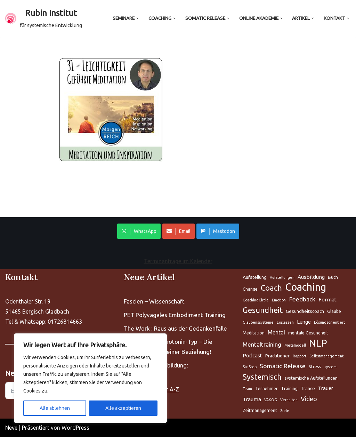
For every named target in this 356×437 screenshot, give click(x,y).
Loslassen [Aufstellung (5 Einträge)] (285, 322)
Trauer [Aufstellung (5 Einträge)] (325, 388)
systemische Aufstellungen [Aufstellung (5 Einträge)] (311, 378)
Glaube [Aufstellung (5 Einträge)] (334, 311)
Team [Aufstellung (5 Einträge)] (247, 389)
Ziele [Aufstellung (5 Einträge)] (284, 410)
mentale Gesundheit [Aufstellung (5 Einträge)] (308, 333)
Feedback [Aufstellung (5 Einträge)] (302, 299)
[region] (90, 378)
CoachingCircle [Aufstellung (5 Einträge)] (256, 300)
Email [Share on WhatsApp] (179, 231)
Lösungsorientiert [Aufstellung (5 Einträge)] (329, 322)
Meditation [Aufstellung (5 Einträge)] (254, 333)
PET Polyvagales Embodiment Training (175, 314)
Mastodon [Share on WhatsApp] (218, 231)
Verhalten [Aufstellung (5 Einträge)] (289, 400)
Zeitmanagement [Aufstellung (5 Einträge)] (260, 410)
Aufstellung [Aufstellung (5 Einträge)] (255, 277)
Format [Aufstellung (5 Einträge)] (327, 299)
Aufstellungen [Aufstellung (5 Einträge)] (282, 277)
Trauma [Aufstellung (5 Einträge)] (252, 399)
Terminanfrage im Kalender (178, 261)
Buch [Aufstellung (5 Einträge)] (333, 277)
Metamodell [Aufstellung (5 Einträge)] (295, 345)
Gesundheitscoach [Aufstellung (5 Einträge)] (305, 311)
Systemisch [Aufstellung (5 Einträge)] (262, 377)
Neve (11, 427)
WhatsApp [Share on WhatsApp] (138, 231)
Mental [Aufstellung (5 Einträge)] (276, 332)
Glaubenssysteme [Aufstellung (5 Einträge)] (258, 322)
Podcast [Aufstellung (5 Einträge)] (252, 355)
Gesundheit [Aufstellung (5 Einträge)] (263, 310)
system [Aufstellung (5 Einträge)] (330, 367)
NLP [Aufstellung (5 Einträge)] (318, 343)
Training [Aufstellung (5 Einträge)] (289, 388)
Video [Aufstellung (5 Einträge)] (309, 398)
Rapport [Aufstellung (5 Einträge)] (299, 356)
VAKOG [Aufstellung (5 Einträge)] (270, 400)
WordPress (75, 427)
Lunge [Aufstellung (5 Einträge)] (304, 322)
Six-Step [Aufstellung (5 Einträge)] (250, 367)
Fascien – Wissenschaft (154, 301)
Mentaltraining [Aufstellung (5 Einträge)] (262, 344)
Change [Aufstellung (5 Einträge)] (250, 289)
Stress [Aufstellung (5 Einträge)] (315, 366)
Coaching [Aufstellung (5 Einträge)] (305, 287)
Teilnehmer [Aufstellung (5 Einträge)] (266, 388)
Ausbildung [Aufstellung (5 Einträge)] (311, 277)
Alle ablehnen (55, 408)
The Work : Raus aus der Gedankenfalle (175, 328)
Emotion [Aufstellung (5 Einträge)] (279, 300)
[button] (137, 18)
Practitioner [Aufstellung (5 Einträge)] (277, 355)
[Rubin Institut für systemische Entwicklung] (43, 18)
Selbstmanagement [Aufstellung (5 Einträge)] (326, 356)
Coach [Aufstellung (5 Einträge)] (271, 287)
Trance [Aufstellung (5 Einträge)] (308, 388)
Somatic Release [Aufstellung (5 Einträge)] (283, 366)
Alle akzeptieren (123, 408)
